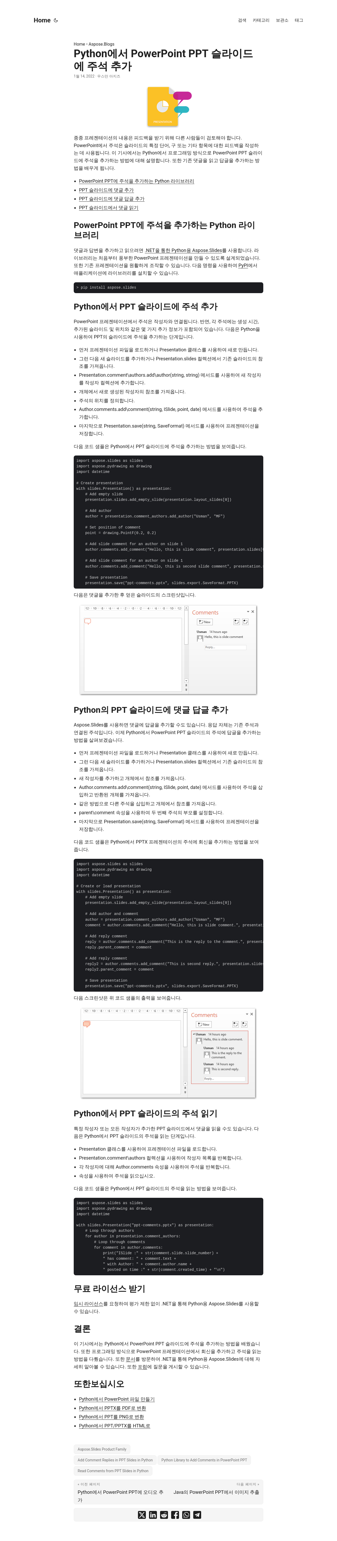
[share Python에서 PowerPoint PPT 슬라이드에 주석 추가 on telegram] (197, 1516)
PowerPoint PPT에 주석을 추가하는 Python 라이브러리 (136, 181)
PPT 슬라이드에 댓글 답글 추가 (112, 198)
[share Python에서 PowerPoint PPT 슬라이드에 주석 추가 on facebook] (175, 1516)
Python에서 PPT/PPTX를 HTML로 (114, 1425)
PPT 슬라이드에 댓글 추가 (106, 190)
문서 (130, 1359)
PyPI (243, 265)
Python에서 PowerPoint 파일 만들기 (117, 1399)
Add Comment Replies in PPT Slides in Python (115, 1460)
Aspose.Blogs (102, 44)
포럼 (142, 1366)
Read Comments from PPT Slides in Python (113, 1471)
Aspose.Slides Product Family (102, 1449)
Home (42, 20)
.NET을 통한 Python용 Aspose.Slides (183, 250)
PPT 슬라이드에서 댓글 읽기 (109, 207)
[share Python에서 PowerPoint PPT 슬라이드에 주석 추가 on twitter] (142, 1516)
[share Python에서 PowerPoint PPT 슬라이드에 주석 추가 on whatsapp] (186, 1516)
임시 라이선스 (88, 1303)
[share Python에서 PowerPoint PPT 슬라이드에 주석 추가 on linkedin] (153, 1516)
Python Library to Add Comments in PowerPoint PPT (204, 1460)
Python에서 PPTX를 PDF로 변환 (112, 1408)
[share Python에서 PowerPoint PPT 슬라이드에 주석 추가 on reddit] (164, 1516)
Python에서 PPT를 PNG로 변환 (111, 1416)
